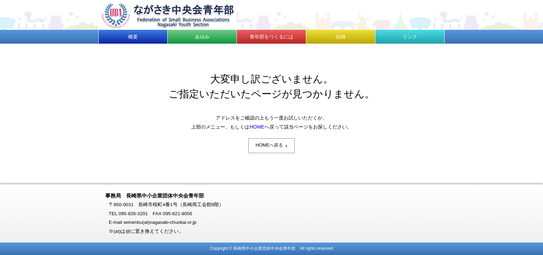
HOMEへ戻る (271, 145)
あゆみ (202, 36)
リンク (410, 36)
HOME (256, 127)
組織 (341, 36)
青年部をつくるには (271, 36)
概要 (133, 36)
